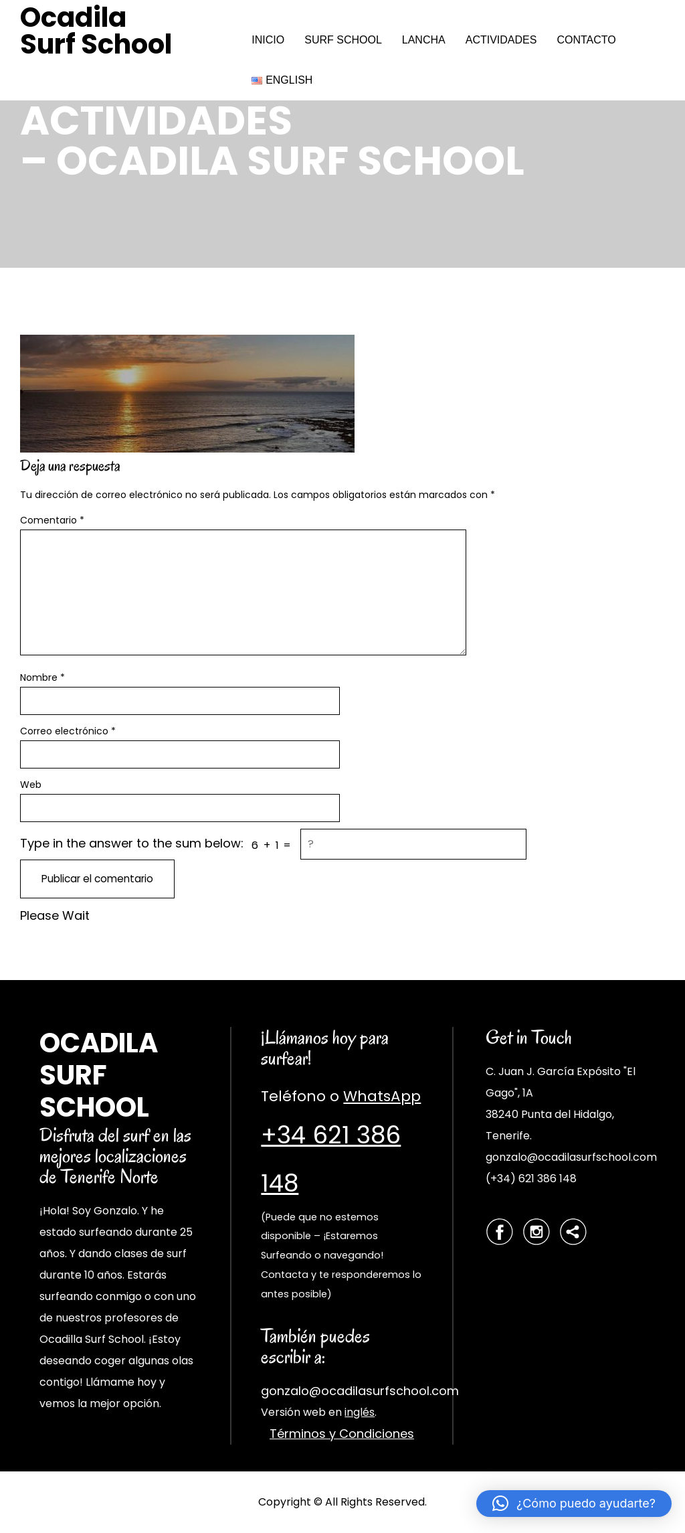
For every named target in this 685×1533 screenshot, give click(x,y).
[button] (574, 1503)
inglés (360, 1412)
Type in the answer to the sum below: (131, 843)
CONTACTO (586, 40)
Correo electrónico (68, 731)
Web (30, 784)
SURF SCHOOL (343, 40)
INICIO (268, 40)
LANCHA (424, 40)
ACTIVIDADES (501, 40)
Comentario (52, 520)
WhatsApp (382, 1096)
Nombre (42, 677)
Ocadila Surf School (96, 31)
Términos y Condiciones (342, 1433)
